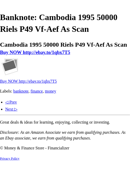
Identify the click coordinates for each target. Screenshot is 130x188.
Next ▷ (11, 109)
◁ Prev (11, 102)
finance (37, 91)
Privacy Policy (9, 158)
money (50, 91)
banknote (21, 91)
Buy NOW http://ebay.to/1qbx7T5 (35, 52)
